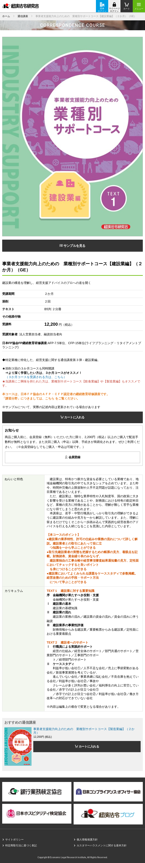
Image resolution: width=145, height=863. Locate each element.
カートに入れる (72, 417)
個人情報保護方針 (87, 839)
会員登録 (72, 457)
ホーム (6, 16)
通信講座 (23, 16)
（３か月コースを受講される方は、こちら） (34, 377)
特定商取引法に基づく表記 (21, 845)
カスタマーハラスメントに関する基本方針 (102, 845)
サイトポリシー (14, 839)
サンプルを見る (72, 246)
